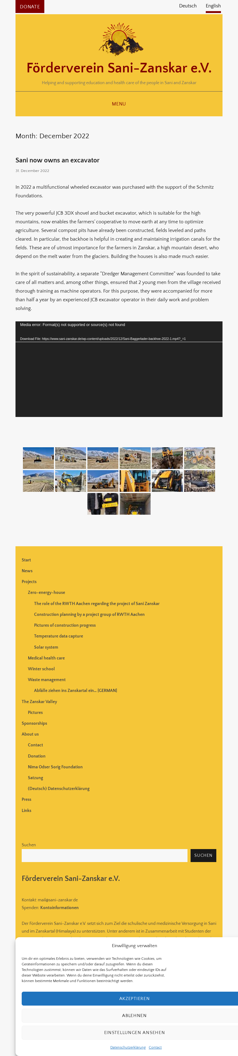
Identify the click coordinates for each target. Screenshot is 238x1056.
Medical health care (46, 658)
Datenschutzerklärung (128, 1047)
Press (26, 799)
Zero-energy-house (46, 592)
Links (26, 810)
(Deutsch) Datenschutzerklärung (59, 788)
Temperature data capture (58, 636)
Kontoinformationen (59, 907)
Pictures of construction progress (65, 625)
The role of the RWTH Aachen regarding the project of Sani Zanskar (97, 603)
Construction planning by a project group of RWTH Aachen (89, 614)
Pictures (35, 712)
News (27, 571)
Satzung (35, 777)
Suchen (29, 845)
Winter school (41, 669)
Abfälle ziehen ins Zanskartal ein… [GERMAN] (75, 690)
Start (26, 560)
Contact (155, 1047)
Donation (37, 756)
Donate (30, 7)
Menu (119, 104)
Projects (29, 581)
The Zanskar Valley (39, 701)
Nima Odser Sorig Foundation (55, 767)
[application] (119, 369)
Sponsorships (34, 723)
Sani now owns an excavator (57, 160)
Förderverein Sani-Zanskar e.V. (119, 68)
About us (30, 734)
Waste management (47, 679)
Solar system (46, 647)
